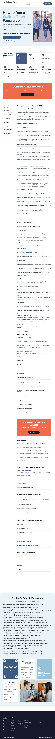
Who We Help (25, 2)
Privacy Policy (49, 737)
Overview (19, 2)
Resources (27, 4)
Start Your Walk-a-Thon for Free (11, 37)
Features (30, 2)
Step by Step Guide (21, 56)
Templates (36, 2)
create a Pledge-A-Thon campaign (31, 168)
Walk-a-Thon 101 (7, 110)
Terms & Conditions (42, 737)
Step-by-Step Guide (8, 107)
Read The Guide (9, 40)
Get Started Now (27, 94)
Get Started (47, 3)
